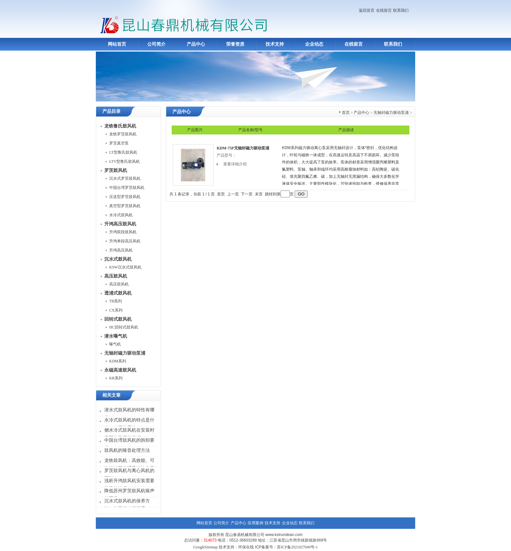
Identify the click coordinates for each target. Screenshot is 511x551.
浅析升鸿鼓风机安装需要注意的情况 (129, 484)
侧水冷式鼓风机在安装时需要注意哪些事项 (129, 434)
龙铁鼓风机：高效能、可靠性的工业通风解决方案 (129, 464)
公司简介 (156, 44)
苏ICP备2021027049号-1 (297, 547)
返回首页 (366, 10)
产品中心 (196, 44)
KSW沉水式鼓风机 (125, 267)
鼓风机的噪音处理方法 (127, 450)
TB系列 (115, 301)
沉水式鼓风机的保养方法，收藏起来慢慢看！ (127, 504)
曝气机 (115, 344)
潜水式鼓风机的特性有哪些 (129, 413)
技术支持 (275, 44)
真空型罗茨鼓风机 (124, 206)
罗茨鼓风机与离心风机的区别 (129, 474)
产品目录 (111, 111)
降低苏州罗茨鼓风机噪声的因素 (129, 494)
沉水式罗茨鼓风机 (124, 178)
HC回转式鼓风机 (123, 327)
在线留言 (384, 10)
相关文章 (111, 395)
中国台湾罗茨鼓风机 (126, 187)
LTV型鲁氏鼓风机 (124, 161)
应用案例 (255, 523)
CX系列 (116, 310)
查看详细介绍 (235, 164)
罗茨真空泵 (119, 143)
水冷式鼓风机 (121, 215)
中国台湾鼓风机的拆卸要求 (129, 444)
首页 (346, 112)
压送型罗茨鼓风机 (124, 196)
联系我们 (401, 10)
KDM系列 (117, 361)
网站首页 (117, 44)
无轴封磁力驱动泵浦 (391, 112)
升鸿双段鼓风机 (123, 232)
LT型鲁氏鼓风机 (123, 152)
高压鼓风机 (119, 284)
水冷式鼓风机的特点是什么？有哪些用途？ (129, 424)
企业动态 (314, 44)
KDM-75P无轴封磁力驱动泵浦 (243, 148)
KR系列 (116, 378)
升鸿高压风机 (121, 250)
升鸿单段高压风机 (124, 241)
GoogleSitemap (205, 547)
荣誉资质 (235, 44)
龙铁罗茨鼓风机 (123, 134)
